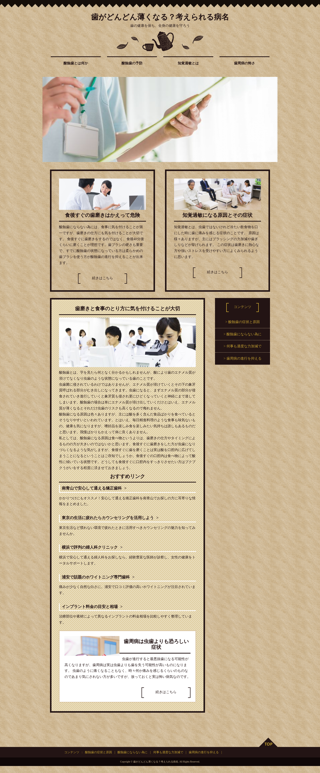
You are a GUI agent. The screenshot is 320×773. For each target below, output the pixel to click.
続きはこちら (102, 278)
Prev (49, 119)
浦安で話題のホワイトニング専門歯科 (104, 582)
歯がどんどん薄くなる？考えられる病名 (160, 17)
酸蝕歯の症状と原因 (244, 322)
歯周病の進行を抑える (244, 358)
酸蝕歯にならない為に (244, 334)
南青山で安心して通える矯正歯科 (99, 489)
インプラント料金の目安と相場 (97, 613)
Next (271, 119)
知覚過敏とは (188, 63)
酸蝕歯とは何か (76, 63)
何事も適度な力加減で (244, 346)
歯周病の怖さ (244, 63)
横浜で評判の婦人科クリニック (97, 551)
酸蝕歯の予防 (132, 63)
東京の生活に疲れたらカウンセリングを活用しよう (119, 520)
